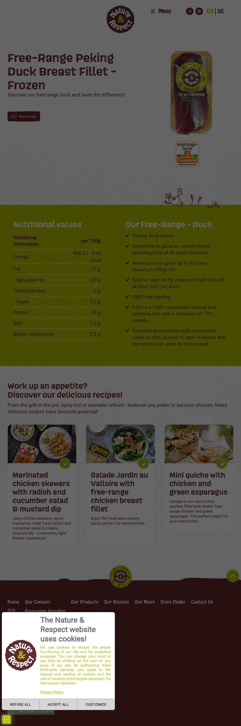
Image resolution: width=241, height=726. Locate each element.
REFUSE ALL (20, 704)
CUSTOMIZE (96, 704)
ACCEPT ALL (58, 704)
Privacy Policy (52, 692)
